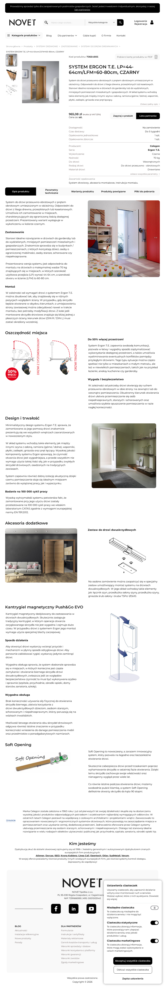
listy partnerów (82, 9)
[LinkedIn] (73, 909)
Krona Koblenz (69, 855)
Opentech (95, 855)
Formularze (67, 930)
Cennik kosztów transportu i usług (79, 942)
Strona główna (13, 46)
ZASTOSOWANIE (69, 46)
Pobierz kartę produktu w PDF (135, 56)
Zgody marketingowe (72, 962)
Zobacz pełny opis (149, 104)
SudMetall (114, 855)
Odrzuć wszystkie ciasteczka (133, 969)
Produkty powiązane (113, 191)
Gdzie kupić (89, 35)
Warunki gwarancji (71, 954)
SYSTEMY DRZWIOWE (47, 46)
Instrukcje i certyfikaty (72, 934)
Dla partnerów (67, 35)
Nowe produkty (23, 938)
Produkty (28, 46)
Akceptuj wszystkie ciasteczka (132, 960)
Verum (125, 855)
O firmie (106, 35)
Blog (49, 35)
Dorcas (49, 855)
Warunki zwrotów (70, 958)
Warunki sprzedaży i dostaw (75, 946)
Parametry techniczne (51, 191)
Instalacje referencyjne (27, 934)
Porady (18, 942)
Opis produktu (20, 191)
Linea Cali (83, 855)
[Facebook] (56, 909)
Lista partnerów (148, 116)
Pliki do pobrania (144, 191)
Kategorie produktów (26, 35)
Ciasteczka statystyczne (122, 922)
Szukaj (120, 22)
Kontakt (121, 35)
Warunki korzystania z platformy (78, 950)
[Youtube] (91, 909)
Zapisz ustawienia (132, 978)
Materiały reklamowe (72, 938)
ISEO (57, 855)
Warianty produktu (82, 191)
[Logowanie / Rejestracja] (144, 22)
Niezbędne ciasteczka (120, 907)
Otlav (105, 855)
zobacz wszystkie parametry (144, 174)
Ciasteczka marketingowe (123, 940)
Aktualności (21, 930)
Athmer (40, 855)
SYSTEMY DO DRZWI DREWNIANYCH (99, 46)
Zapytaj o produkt (123, 116)
